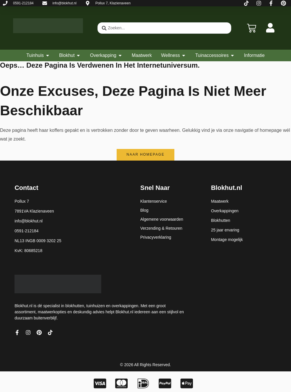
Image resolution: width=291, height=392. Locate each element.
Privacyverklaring (155, 237)
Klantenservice (153, 201)
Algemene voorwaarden (161, 219)
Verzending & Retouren (161, 228)
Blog (144, 210)
